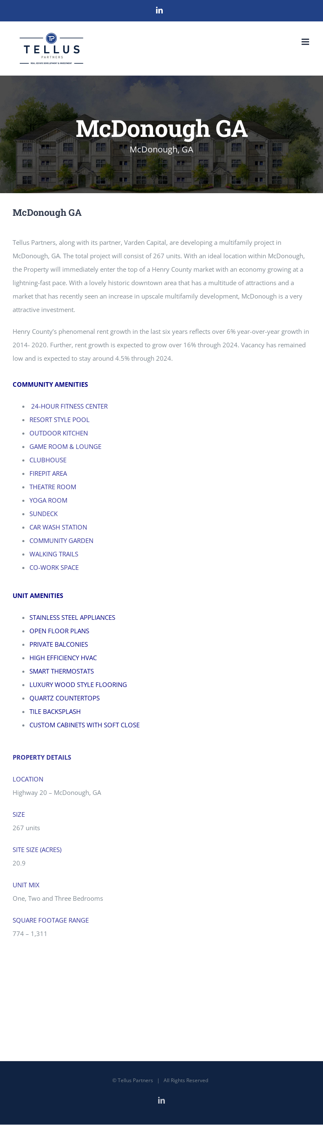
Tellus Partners (135, 1080)
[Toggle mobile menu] (306, 41)
